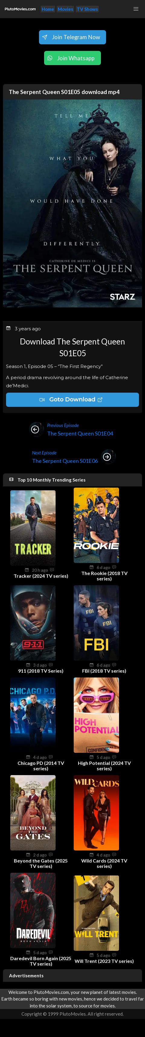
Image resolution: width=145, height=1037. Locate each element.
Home (48, 9)
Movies (65, 9)
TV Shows (87, 9)
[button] (136, 9)
